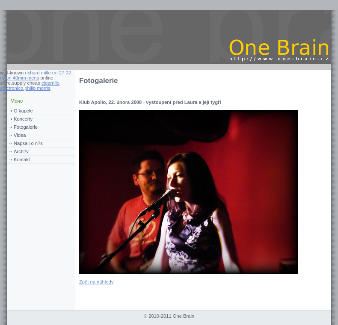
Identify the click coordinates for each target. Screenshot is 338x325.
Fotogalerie (26, 127)
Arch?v (21, 151)
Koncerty (23, 118)
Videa (20, 135)
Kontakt (22, 159)
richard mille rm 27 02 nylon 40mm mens (35, 75)
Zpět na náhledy (96, 281)
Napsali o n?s (28, 143)
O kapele (23, 110)
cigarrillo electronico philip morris (29, 85)
